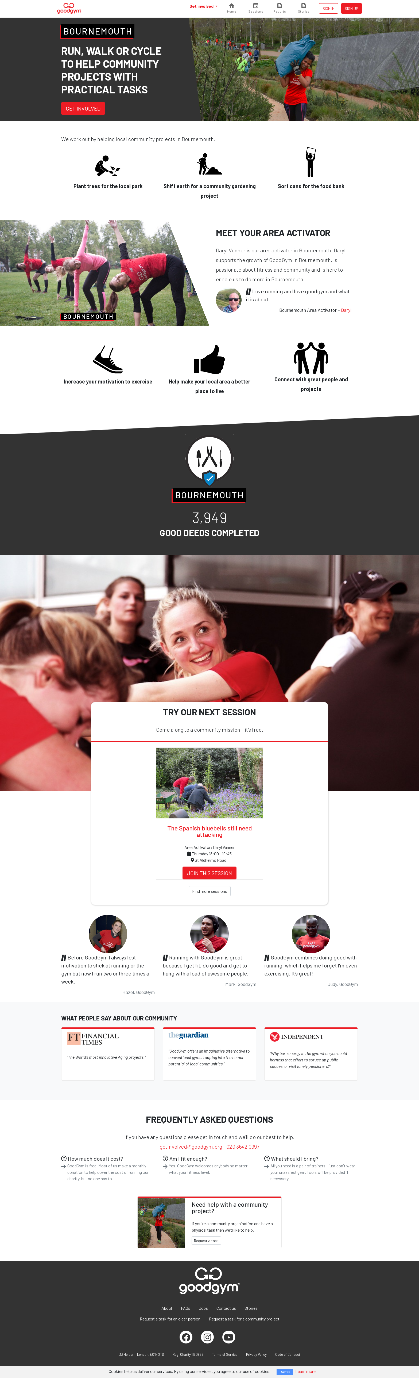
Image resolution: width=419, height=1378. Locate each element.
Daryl (346, 310)
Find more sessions (209, 891)
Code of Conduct (287, 1354)
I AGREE (285, 1371)
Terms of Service (225, 1354)
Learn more (305, 1371)
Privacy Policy (256, 1354)
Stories (251, 1308)
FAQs (185, 1308)
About (166, 1308)
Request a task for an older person (170, 1318)
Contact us (226, 1308)
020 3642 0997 (242, 1146)
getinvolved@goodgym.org (191, 1146)
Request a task (206, 1240)
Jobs (203, 1308)
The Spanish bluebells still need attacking (209, 831)
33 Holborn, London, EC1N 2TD (141, 1354)
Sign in (329, 8)
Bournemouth (97, 31)
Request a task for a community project (244, 1318)
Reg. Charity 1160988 (188, 1354)
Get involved (201, 6)
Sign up (351, 8)
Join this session (209, 873)
